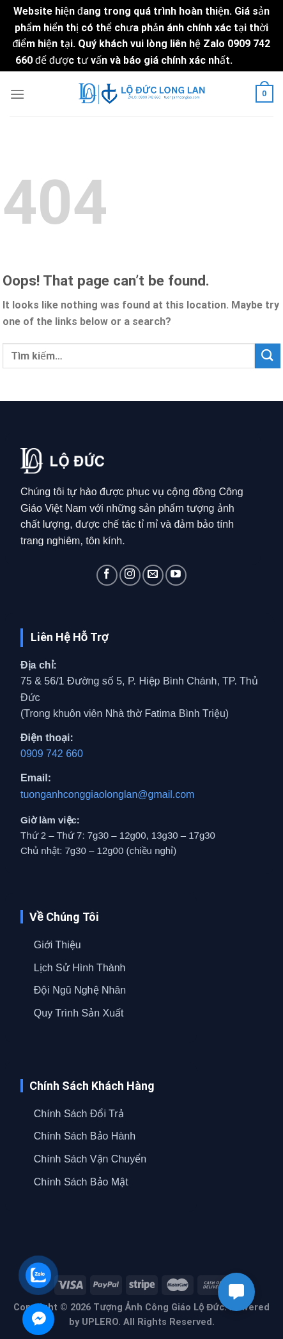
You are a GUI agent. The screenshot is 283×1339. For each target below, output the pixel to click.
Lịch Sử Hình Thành (80, 967)
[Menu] (17, 94)
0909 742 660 (51, 753)
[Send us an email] (153, 575)
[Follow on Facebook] (107, 575)
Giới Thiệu (57, 944)
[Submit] (267, 356)
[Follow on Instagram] (130, 575)
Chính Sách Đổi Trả (79, 1113)
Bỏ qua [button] (251, 60)
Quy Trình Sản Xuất (79, 1013)
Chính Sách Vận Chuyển (90, 1159)
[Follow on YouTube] (176, 575)
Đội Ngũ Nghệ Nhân (80, 990)
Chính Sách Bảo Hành (84, 1136)
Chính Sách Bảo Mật (81, 1181)
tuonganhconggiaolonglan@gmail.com (107, 794)
